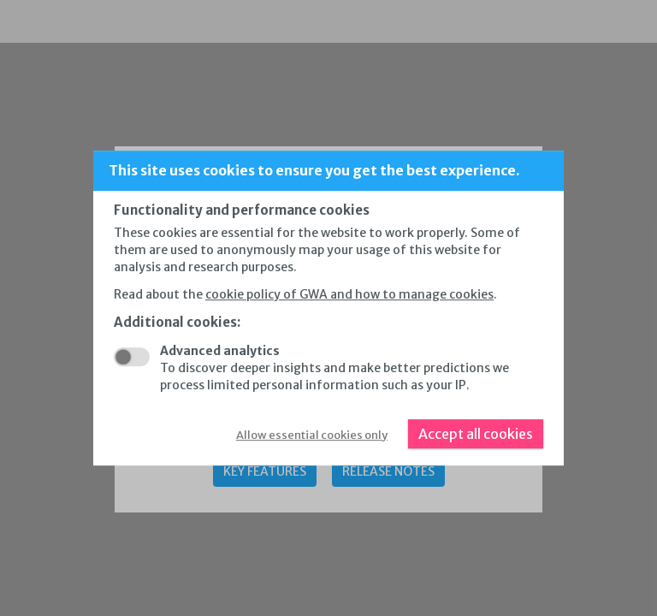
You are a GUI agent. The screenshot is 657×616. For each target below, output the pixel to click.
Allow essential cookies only (312, 435)
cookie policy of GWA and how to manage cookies (349, 294)
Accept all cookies (475, 433)
